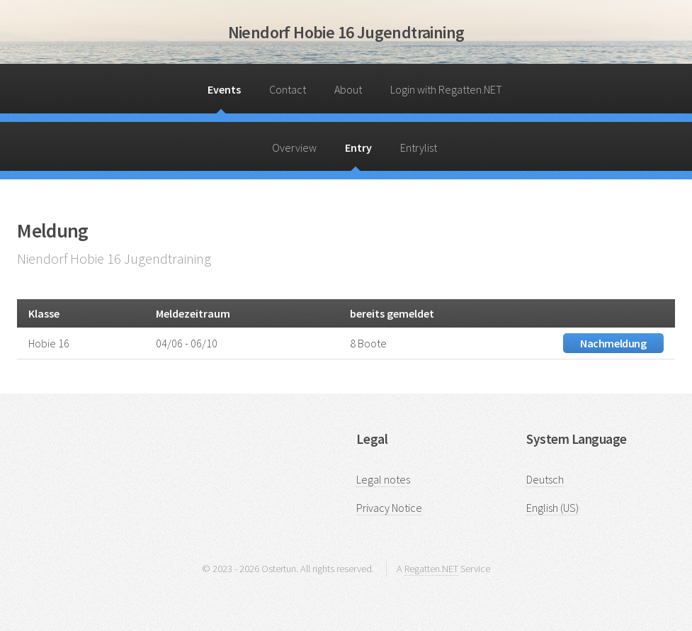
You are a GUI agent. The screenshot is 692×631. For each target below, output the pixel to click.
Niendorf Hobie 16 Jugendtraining (346, 32)
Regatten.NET (431, 568)
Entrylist (418, 147)
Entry (358, 147)
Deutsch (545, 479)
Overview (294, 147)
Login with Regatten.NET (446, 89)
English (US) (552, 508)
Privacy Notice (389, 508)
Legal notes (383, 479)
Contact (287, 89)
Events (224, 89)
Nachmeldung (613, 343)
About (348, 89)
